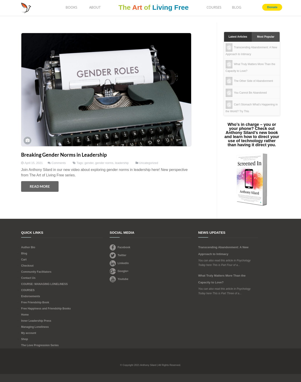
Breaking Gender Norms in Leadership (64, 155)
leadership (122, 163)
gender (89, 163)
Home (25, 314)
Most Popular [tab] (265, 36)
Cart (24, 259)
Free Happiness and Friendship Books (46, 308)
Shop (24, 339)
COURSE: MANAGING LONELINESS (44, 284)
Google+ (119, 271)
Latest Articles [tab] (238, 36)
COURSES (214, 7)
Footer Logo (150, 358)
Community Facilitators (36, 271)
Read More (40, 186)
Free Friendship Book (35, 302)
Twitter (118, 255)
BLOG (236, 7)
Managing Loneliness (35, 326)
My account (28, 333)
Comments (59, 163)
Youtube (119, 279)
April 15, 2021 (34, 163)
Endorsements (30, 296)
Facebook (120, 247)
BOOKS (71, 7)
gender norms (104, 163)
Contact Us (28, 278)
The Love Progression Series (40, 345)
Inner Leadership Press (36, 320)
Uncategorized (148, 163)
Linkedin (119, 263)
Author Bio (28, 247)
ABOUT (95, 7)
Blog (24, 253)
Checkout (27, 265)
